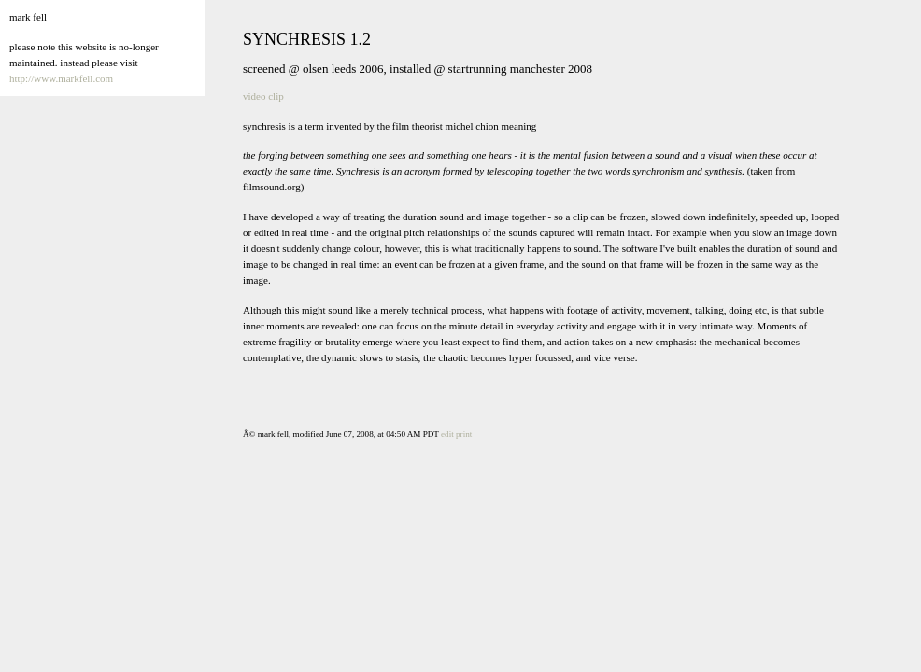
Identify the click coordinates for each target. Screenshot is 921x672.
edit (447, 434)
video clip (263, 96)
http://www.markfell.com (61, 78)
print (464, 434)
